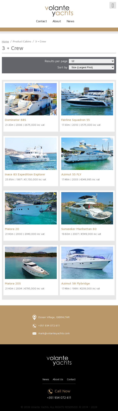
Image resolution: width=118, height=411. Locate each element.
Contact (41, 21)
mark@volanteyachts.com (51, 333)
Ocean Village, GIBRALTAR (51, 317)
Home (5, 41)
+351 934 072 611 (46, 326)
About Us (58, 379)
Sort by (62, 67)
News (70, 21)
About (57, 21)
